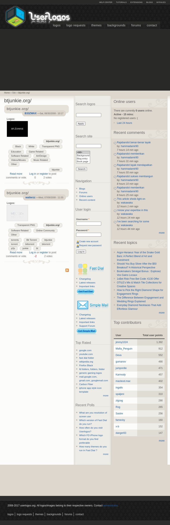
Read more (16, 173)
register (44, 173)
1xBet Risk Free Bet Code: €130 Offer (138, 278)
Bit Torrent (32, 240)
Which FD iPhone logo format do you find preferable (91, 439)
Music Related (40, 160)
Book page (83, 161)
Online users (86, 196)
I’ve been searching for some (133, 221)
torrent (14, 244)
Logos (56, 25)
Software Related (19, 156)
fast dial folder (86, 358)
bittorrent (29, 244)
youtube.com (86, 354)
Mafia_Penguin (124, 348)
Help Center (105, 2)
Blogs (149, 2)
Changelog (85, 279)
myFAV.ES (161, 2)
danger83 (121, 433)
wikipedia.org (86, 361)
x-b (117, 426)
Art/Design (41, 156)
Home (7, 93)
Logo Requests (76, 25)
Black (18, 146)
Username (82, 219)
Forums (136, 25)
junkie (25, 248)
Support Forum (87, 326)
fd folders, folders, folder (92, 369)
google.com (85, 350)
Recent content (87, 200)
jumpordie (121, 368)
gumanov (121, 361)
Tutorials (121, 2)
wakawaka (127, 202)
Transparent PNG (51, 146)
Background (83, 155)
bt (37, 248)
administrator (110, 505)
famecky (120, 420)
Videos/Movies (18, 160)
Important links (87, 286)
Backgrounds (116, 25)
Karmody (121, 374)
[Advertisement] (85, 59)
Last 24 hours (124, 123)
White (31, 146)
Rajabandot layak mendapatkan (134, 165)
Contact (152, 25)
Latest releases (87, 282)
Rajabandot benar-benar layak (134, 142)
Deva (118, 355)
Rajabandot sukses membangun (135, 176)
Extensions (136, 2)
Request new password (90, 245)
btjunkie (56, 169)
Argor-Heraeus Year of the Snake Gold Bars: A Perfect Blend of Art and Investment (138, 256)
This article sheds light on (131, 198)
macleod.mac (123, 381)
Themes (96, 25)
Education (16, 151)
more (106, 395)
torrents (15, 240)
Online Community (45, 230)
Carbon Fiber (86, 384)
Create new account (88, 241)
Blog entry (83, 158)
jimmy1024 (122, 342)
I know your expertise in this (132, 210)
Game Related (36, 151)
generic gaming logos (90, 373)
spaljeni (120, 394)
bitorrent (46, 244)
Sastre (119, 413)
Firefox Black (86, 365)
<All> (83, 152)
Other (14, 164)
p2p (13, 248)
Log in (32, 173)
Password (82, 230)
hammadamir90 (129, 146)
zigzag (119, 400)
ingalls (119, 387)
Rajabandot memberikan (130, 153)
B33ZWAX (31, 113)
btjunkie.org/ (24, 93)
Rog (118, 407)
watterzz (30, 197)
